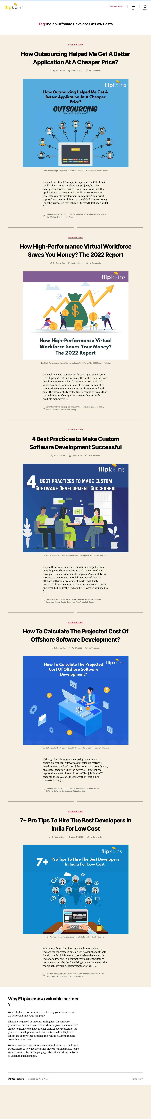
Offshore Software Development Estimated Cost (66, 824)
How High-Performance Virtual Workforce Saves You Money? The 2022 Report (75, 262)
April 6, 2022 (77, 481)
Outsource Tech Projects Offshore (81, 627)
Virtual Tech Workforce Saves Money (61, 426)
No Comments (95, 79)
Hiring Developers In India (56, 223)
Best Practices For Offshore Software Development (67, 624)
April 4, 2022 (77, 682)
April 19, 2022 (77, 79)
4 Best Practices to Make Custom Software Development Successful (75, 463)
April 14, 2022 (77, 280)
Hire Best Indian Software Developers (61, 1007)
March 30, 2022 (77, 871)
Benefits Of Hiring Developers (58, 424)
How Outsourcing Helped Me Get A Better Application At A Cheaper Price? (75, 61)
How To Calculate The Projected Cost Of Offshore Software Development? (75, 664)
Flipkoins (20, 1112)
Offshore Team (116, 6)
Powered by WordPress (38, 1112)
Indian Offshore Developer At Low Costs (84, 223)
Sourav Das (60, 79)
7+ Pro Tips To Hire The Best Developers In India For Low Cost (75, 857)
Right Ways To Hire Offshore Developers (68, 1010)
